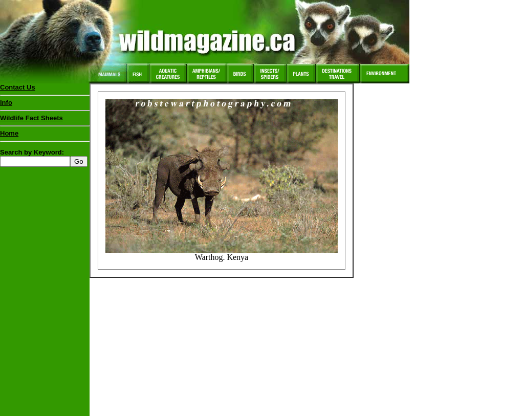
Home (9, 133)
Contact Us (17, 87)
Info (6, 102)
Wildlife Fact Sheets (45, 120)
